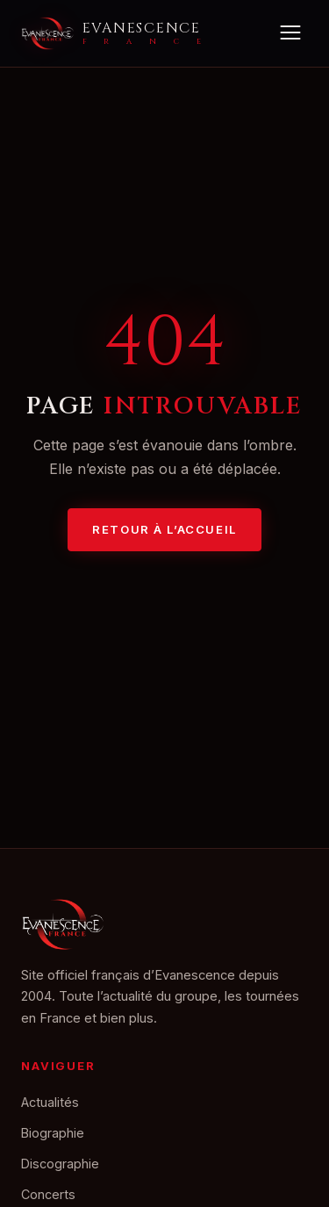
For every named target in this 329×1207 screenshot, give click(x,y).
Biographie (52, 1132)
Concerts (48, 1194)
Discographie (60, 1163)
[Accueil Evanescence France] (111, 33)
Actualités (50, 1102)
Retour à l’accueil (164, 529)
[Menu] (290, 33)
